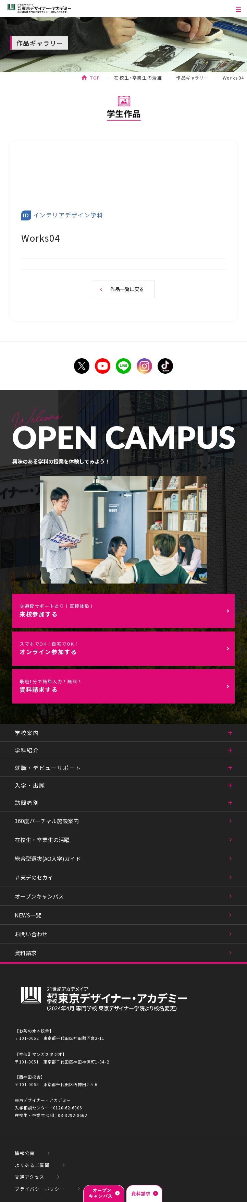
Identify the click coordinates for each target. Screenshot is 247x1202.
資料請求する (127, 686)
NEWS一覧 (28, 915)
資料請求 (26, 953)
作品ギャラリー (192, 77)
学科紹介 (27, 750)
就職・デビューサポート (48, 768)
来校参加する (127, 610)
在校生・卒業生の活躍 (138, 77)
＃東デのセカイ (34, 877)
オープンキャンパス (39, 896)
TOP (95, 77)
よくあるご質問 (32, 1165)
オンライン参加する (127, 648)
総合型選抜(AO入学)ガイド (48, 858)
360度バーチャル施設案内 (47, 821)
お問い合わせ (31, 934)
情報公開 (25, 1153)
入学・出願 (30, 785)
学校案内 (27, 733)
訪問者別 (27, 802)
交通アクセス (30, 1177)
